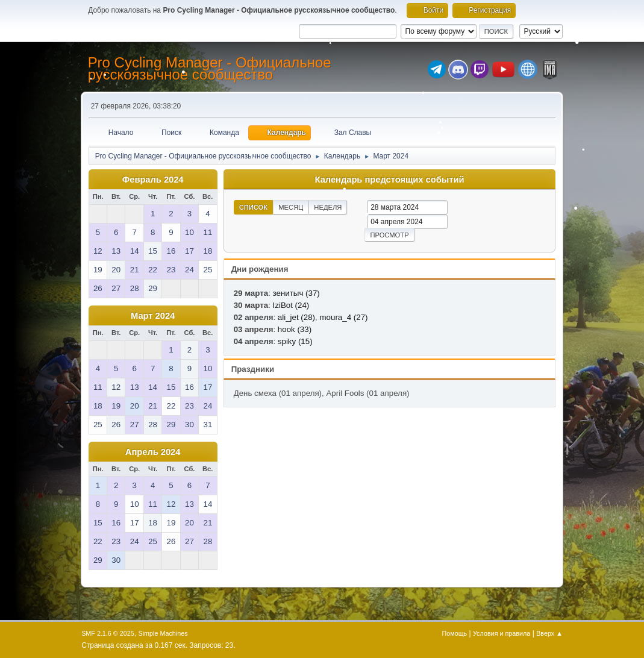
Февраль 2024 (153, 179)
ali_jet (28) (296, 317)
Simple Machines (162, 633)
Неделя (328, 207)
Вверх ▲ (549, 633)
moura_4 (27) (343, 317)
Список (253, 207)
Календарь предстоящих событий (389, 179)
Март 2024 (153, 316)
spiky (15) (295, 341)
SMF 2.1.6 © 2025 (107, 633)
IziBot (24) (291, 305)
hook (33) (294, 329)
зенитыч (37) (296, 293)
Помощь (454, 633)
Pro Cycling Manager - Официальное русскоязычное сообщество (209, 68)
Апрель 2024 (153, 452)
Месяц (290, 207)
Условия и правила (501, 633)
